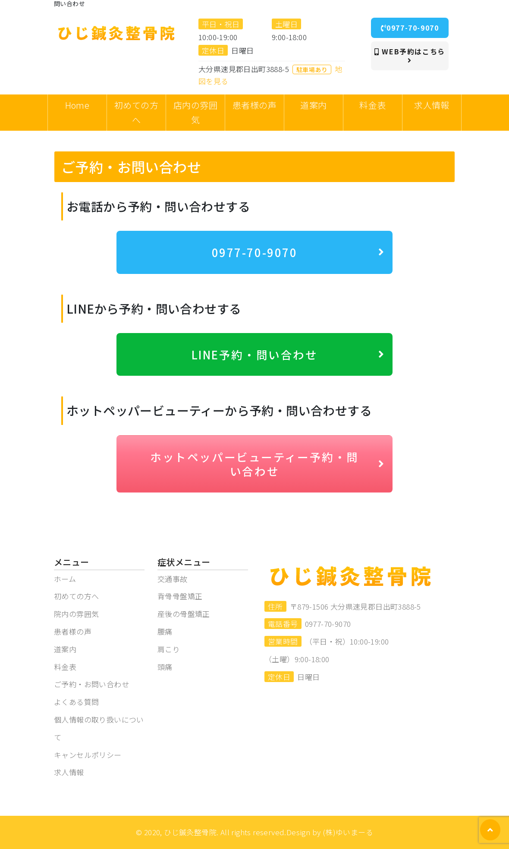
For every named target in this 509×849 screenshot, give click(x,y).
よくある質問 (76, 701)
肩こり (168, 649)
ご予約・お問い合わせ (91, 684)
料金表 (65, 666)
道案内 (65, 649)
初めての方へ (76, 596)
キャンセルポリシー (88, 754)
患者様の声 (72, 631)
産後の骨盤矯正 (183, 613)
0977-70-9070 (410, 27)
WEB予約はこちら (409, 55)
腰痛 (165, 631)
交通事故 (172, 578)
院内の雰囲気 (76, 613)
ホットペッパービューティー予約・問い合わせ (267, 464)
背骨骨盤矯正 (179, 596)
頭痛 (165, 666)
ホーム (65, 578)
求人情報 (69, 772)
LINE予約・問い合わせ (288, 354)
